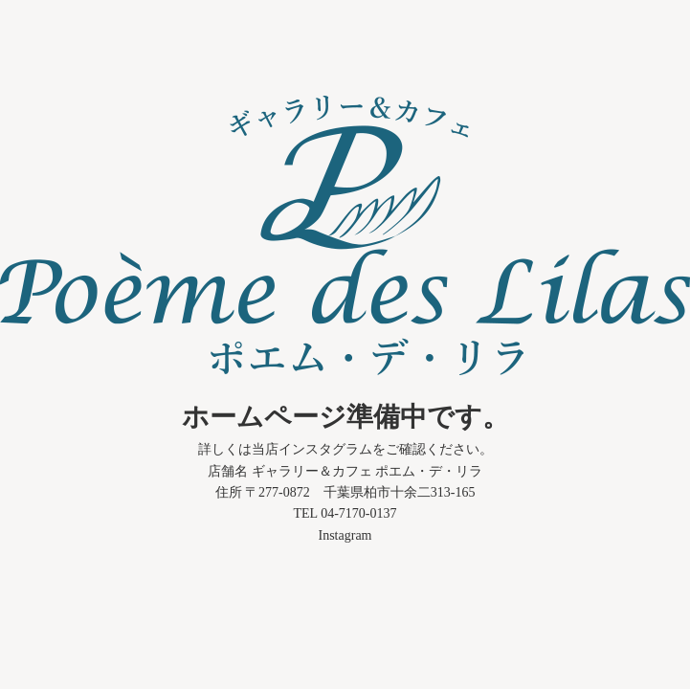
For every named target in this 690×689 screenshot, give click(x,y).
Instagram (345, 535)
